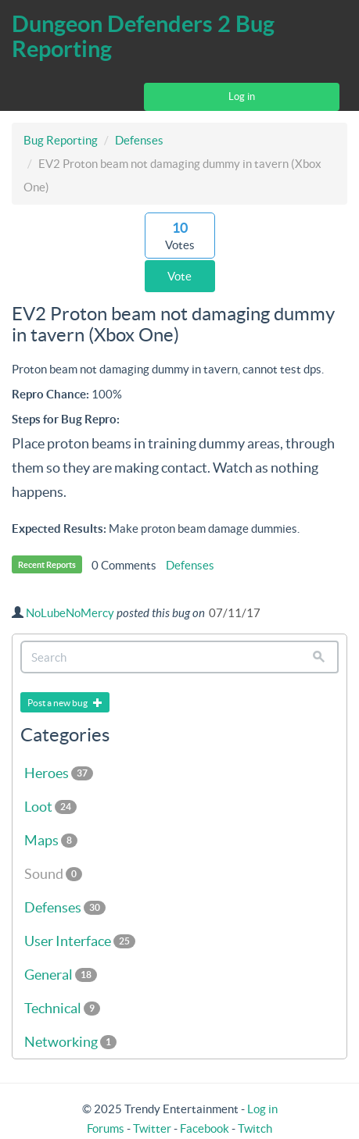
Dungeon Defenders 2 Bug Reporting (143, 36)
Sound (53, 874)
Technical (62, 1008)
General (60, 974)
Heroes (58, 773)
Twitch (255, 1128)
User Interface (79, 941)
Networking (70, 1042)
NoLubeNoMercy (70, 612)
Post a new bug (64, 703)
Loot (50, 806)
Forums (105, 1128)
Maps (50, 840)
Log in (241, 96)
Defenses (139, 140)
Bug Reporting (60, 140)
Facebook (204, 1128)
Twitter (152, 1128)
